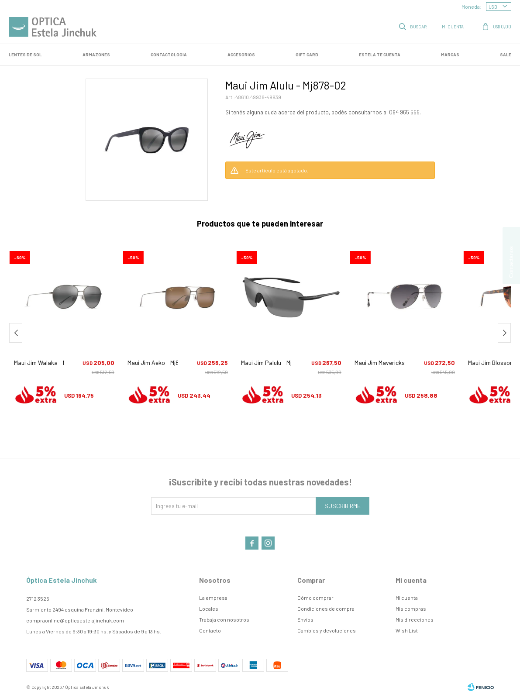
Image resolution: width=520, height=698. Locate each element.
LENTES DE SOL (25, 54)
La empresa (213, 598)
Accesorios (241, 54)
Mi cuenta (407, 598)
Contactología (169, 54)
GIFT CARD (307, 54)
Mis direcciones (415, 619)
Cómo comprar (315, 598)
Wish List (407, 630)
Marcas (450, 54)
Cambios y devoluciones (326, 630)
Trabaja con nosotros (224, 619)
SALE (505, 54)
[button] (413, 26)
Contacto (210, 630)
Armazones (96, 54)
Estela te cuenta (379, 54)
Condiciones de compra (326, 608)
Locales (208, 608)
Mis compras (411, 608)
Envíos (305, 619)
